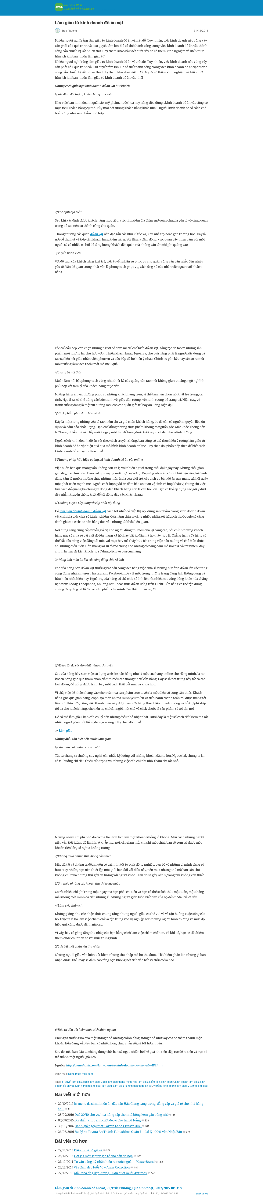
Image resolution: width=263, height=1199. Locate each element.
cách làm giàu (91, 1081)
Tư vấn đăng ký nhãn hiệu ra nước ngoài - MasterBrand (114, 1162)
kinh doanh (167, 1081)
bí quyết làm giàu (72, 1081)
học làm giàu (140, 1081)
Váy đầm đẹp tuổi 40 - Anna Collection (102, 1167)
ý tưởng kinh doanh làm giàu (170, 1085)
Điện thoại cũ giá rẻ (88, 1150)
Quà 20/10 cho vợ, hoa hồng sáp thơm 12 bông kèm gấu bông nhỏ (122, 1114)
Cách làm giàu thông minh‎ (116, 1081)
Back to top (202, 1193)
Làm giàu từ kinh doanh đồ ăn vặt (132, 1085)
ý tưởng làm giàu (198, 1085)
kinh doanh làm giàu (187, 1081)
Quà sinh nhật (85, 10)
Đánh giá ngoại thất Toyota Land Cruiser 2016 (108, 1126)
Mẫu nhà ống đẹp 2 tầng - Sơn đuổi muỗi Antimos (110, 1173)
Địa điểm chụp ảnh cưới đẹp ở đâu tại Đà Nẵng (108, 1120)
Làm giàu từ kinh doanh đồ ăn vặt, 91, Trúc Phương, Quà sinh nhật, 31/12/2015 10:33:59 (118, 1188)
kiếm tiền (154, 1081)
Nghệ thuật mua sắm (80, 1073)
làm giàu (107, 1085)
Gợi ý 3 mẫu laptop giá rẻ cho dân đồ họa (103, 1156)
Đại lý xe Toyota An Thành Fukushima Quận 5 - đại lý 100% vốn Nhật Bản (129, 1132)
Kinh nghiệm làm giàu (87, 1085)
